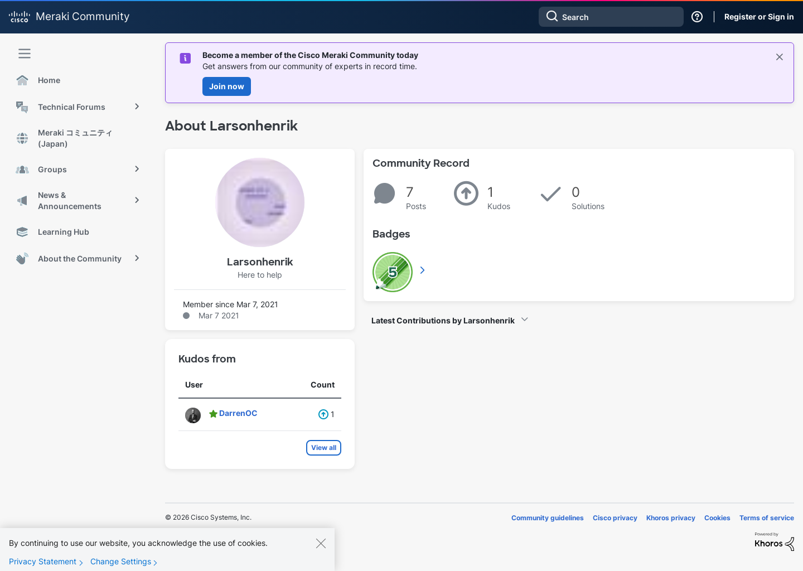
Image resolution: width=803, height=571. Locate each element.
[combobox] (611, 17)
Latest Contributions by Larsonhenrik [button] (443, 320)
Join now (226, 86)
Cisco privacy (615, 518)
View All (423, 270)
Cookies (717, 518)
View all (323, 447)
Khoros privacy (670, 518)
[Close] (320, 551)
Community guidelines (547, 518)
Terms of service (766, 518)
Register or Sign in (759, 16)
